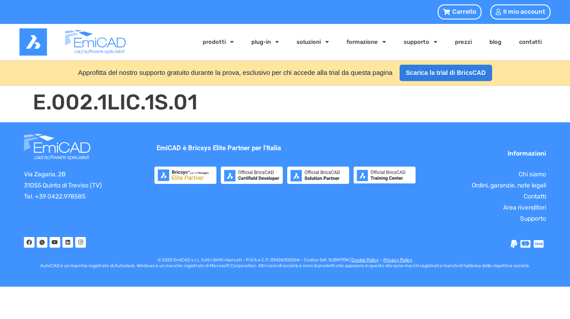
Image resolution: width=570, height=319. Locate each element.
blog (495, 42)
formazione (366, 42)
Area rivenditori (524, 207)
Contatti (535, 196)
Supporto (533, 218)
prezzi (463, 42)
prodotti (218, 42)
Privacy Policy (397, 260)
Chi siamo (532, 174)
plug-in (265, 42)
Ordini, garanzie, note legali (509, 185)
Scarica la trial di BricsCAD (446, 72)
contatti (530, 42)
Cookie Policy (365, 260)
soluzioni (313, 42)
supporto (420, 42)
